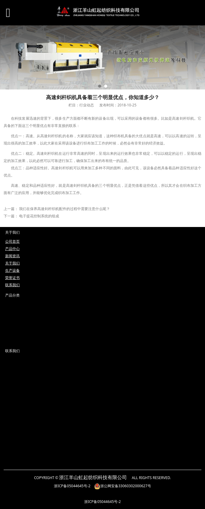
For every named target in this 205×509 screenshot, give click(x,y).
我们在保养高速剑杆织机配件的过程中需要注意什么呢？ (64, 208)
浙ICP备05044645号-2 (72, 485)
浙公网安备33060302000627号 (122, 485)
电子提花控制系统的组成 (39, 216)
